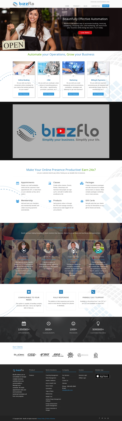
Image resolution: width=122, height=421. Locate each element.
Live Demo (85, 33)
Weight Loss (49, 396)
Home (67, 6)
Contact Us (96, 6)
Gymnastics (49, 388)
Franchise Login (95, 1)
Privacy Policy (41, 418)
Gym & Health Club (51, 383)
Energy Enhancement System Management (51, 404)
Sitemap (64, 383)
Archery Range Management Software (53, 400)
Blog (85, 6)
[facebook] (99, 418)
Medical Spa (49, 394)
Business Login (105, 1)
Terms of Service (50, 418)
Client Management (51, 378)
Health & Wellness (50, 380)
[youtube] (108, 418)
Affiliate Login (82, 378)
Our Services (65, 375)
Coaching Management (52, 375)
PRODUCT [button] (76, 6)
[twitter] (102, 418)
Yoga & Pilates (49, 391)
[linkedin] (105, 418)
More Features (23, 94)
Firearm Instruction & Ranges (51, 409)
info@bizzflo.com (67, 390)
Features (31, 375)
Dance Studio (49, 386)
